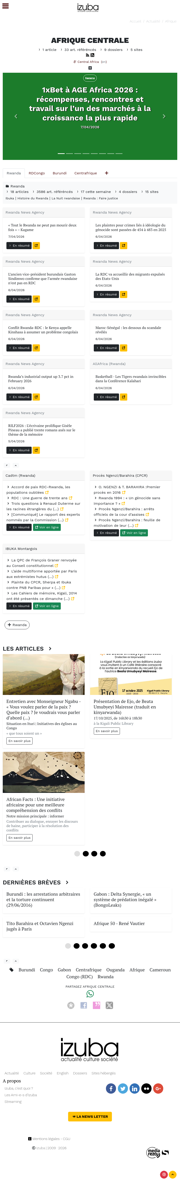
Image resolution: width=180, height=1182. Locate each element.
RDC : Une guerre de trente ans (37, 498)
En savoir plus (19, 741)
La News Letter (90, 1116)
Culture (29, 1073)
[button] (16, 116)
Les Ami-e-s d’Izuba (21, 1095)
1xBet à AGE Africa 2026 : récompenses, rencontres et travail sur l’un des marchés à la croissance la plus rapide (90, 103)
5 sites (134, 49)
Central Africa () (90, 62)
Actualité (153, 21)
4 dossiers (126, 192)
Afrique (171, 21)
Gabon (65, 970)
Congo (47, 970)
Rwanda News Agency (25, 212)
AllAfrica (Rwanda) (109, 364)
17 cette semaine (94, 192)
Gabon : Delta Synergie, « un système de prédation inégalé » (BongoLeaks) (125, 899)
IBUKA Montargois (21, 548)
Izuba (38, 1148)
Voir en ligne (47, 527)
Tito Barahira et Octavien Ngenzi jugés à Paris (39, 926)
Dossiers (80, 1073)
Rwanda (106, 976)
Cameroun (160, 970)
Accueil (135, 21)
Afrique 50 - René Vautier (119, 923)
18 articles (18, 192)
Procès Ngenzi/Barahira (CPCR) (120, 475)
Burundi (27, 970)
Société (46, 1073)
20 (111, 945)
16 (102, 945)
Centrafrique (89, 970)
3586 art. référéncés (53, 192)
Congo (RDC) (80, 976)
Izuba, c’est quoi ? (19, 1088)
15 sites (149, 192)
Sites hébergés (104, 1073)
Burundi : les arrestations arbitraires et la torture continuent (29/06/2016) (43, 899)
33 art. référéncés (78, 49)
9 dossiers (111, 49)
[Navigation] (88, 7)
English (63, 1073)
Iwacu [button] (90, 78)
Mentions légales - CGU (49, 1139)
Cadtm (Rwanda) (20, 475)
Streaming (13, 1101)
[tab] (14, 173)
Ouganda (116, 970)
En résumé (19, 245)
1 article (48, 49)
